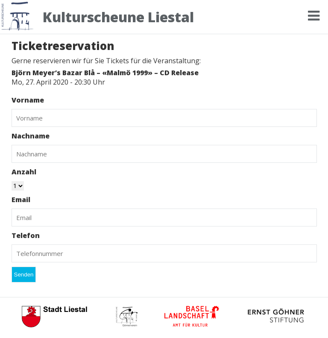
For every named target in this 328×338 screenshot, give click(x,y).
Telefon (26, 235)
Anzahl (24, 171)
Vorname (28, 100)
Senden (24, 274)
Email (21, 199)
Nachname (31, 136)
